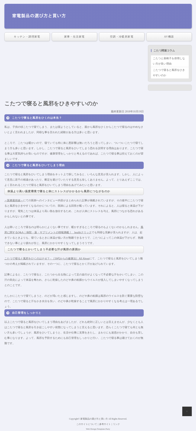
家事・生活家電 (74, 36)
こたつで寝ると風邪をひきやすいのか (169, 73)
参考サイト (105, 424)
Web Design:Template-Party (98, 429)
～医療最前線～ (13, 200)
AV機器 (169, 36)
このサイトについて (86, 424)
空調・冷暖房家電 (121, 36)
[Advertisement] (74, 71)
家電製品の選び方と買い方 (94, 419)
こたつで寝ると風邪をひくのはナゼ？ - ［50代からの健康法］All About (46, 258)
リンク (116, 424)
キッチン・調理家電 (27, 36)
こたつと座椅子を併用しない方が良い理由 (169, 61)
